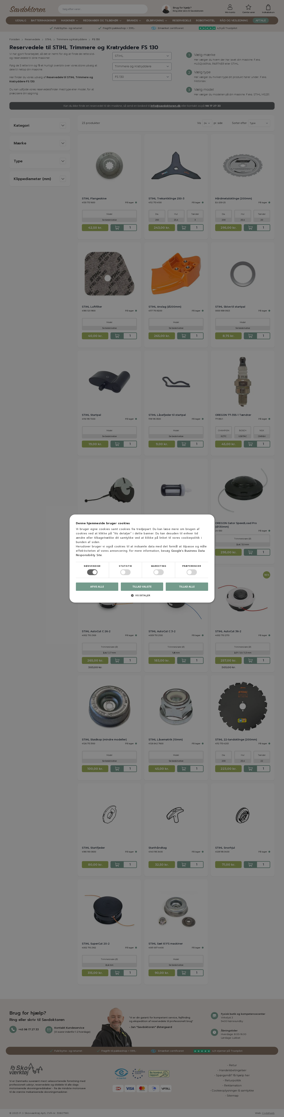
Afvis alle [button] (97, 586)
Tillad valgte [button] (142, 586)
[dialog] (142, 558)
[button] (142, 597)
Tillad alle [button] (187, 586)
